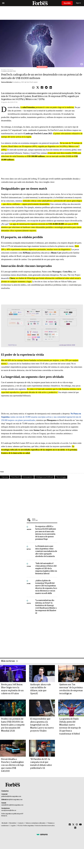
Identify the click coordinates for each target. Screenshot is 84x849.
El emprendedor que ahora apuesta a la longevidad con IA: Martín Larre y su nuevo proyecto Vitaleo (42, 725)
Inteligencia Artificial (44, 477)
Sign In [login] (78, 3)
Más (44, 519)
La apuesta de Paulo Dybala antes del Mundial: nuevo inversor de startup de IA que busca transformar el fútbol (70, 726)
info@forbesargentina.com (14, 799)
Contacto (21, 823)
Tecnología (61, 477)
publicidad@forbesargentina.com (11, 796)
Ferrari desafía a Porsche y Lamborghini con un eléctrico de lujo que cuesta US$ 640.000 (12, 765)
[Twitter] (73, 824)
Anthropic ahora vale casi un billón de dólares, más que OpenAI (40, 689)
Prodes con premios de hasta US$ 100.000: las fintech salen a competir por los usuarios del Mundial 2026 (13, 725)
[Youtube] (80, 824)
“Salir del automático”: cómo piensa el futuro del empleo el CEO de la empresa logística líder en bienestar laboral (46, 569)
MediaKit (4, 823)
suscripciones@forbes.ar (8, 810)
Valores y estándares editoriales (36, 823)
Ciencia (5, 477)
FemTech (15, 477)
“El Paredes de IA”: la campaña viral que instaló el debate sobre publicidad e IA (41, 763)
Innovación (27, 477)
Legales (13, 825)
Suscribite (67, 3)
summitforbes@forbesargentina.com (12, 805)
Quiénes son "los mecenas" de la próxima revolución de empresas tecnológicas (71, 689)
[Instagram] (77, 824)
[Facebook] (70, 824)
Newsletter (12, 823)
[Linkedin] (75, 828)
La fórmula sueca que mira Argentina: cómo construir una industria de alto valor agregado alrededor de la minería (46, 551)
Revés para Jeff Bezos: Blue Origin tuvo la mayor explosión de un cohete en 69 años (12, 689)
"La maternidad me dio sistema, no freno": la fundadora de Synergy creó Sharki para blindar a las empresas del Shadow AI (46, 607)
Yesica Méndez (6, 82)
